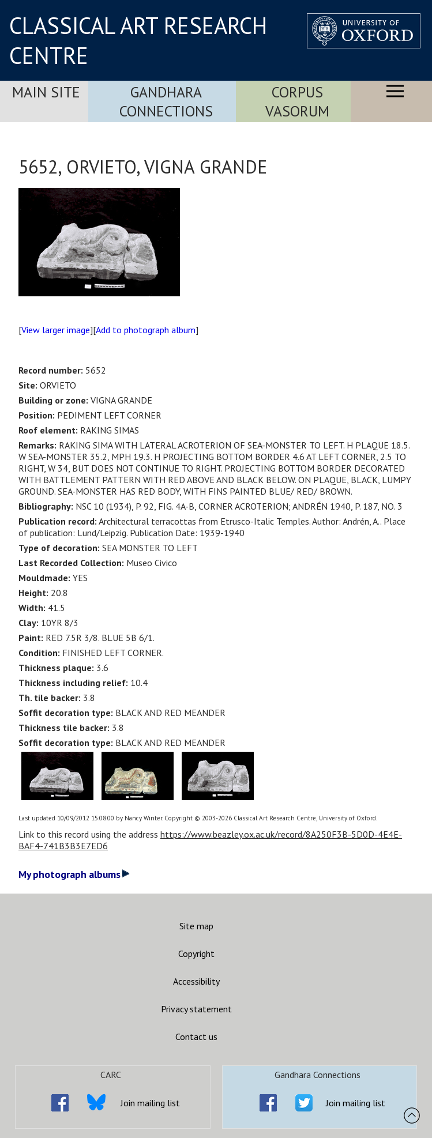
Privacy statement (196, 1009)
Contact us (196, 1036)
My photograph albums (74, 874)
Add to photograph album (146, 330)
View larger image (55, 330)
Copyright (196, 953)
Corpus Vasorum (297, 101)
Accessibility (196, 981)
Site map (196, 926)
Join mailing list (150, 1103)
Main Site (46, 91)
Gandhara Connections (166, 101)
